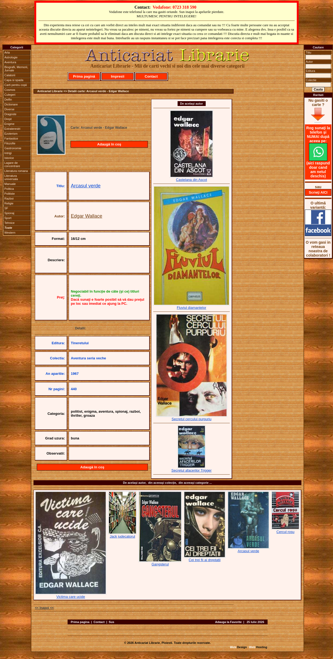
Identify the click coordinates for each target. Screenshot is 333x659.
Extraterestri (12, 128)
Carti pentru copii (15, 85)
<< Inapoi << (44, 608)
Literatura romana (16, 171)
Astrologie (11, 57)
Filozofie (9, 143)
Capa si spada (13, 80)
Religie (9, 203)
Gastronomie (12, 148)
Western (9, 232)
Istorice (9, 158)
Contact (151, 76)
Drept (8, 119)
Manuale (10, 184)
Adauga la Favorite (228, 622)
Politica (9, 188)
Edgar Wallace (86, 216)
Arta (7, 52)
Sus (111, 622)
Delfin (8, 99)
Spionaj (9, 213)
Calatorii (9, 75)
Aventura (10, 62)
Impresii (117, 76)
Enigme (9, 123)
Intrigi (8, 153)
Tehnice (9, 222)
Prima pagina (80, 622)
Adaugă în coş (109, 144)
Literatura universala (11, 177)
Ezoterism (11, 133)
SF (6, 208)
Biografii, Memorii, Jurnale (16, 68)
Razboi (9, 198)
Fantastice (11, 138)
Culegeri (9, 94)
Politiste (9, 193)
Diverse (9, 109)
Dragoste (10, 114)
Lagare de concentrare (12, 164)
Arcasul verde (86, 185)
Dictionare (11, 104)
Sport (7, 218)
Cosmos (9, 89)
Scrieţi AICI (318, 192)
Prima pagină (84, 76)
